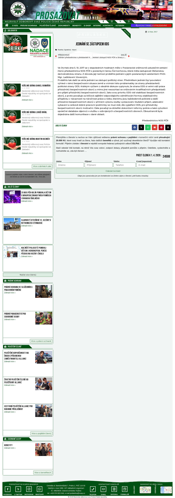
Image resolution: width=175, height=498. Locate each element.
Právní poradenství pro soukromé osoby (15, 315)
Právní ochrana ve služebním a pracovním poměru (18, 288)
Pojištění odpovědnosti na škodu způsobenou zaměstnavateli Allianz (16, 355)
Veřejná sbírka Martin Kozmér (36, 139)
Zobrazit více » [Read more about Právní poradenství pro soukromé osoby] (9, 319)
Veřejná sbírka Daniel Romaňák (36, 85)
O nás (15, 25)
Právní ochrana (28, 25)
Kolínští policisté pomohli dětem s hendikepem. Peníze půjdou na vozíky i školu (34, 250)
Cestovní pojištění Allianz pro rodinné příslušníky (18, 408)
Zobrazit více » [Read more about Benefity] (9, 448)
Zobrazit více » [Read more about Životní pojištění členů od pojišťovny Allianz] (9, 385)
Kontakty (108, 25)
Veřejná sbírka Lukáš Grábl (34, 112)
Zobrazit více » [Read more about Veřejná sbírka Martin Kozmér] (27, 153)
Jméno (58, 161)
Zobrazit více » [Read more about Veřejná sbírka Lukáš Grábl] (27, 126)
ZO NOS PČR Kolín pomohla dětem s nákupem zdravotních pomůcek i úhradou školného (36, 195)
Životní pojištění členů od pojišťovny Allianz (16, 381)
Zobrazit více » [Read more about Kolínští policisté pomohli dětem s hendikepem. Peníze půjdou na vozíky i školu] (26, 256)
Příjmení (88, 161)
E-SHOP (87, 25)
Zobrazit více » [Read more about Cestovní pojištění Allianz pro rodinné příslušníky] (9, 412)
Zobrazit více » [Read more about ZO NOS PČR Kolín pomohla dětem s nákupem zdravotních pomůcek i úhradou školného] (26, 201)
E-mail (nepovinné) (144, 161)
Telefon (116, 161)
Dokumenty (64, 25)
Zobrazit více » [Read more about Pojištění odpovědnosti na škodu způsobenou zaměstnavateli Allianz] (9, 361)
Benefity (76, 25)
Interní (97, 25)
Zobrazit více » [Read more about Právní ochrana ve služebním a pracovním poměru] (9, 293)
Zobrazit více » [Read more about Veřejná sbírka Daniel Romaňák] (27, 100)
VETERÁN (119, 25)
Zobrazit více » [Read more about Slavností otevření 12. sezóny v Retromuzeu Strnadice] (26, 226)
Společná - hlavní (70, 50)
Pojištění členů (47, 25)
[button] (28, 275)
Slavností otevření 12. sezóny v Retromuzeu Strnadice (36, 222)
